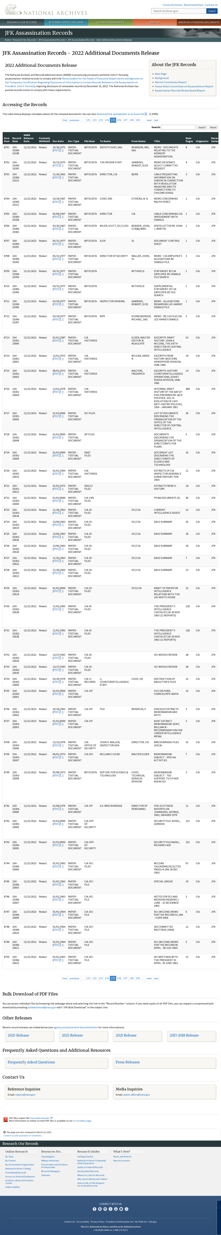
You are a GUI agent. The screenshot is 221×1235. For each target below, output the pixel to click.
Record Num (16, 139)
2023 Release (72, 1035)
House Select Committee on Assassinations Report (184, 86)
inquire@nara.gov (25, 1094)
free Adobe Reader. (41, 1118)
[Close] (217, 1204)
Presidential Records (15, 1172)
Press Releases (128, 1062)
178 (132, 120)
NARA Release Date (29, 138)
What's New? (121, 1151)
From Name (139, 141)
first (65, 120)
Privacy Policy (97, 1221)
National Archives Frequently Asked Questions (91, 1162)
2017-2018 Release (184, 1035)
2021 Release (126, 1035)
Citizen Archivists (172, 4)
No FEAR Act (141, 1221)
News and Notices (122, 1156)
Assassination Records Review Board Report (180, 90)
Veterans (45, 1175)
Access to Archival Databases (20, 1176)
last (156, 120)
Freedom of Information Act (120, 1221)
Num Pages (189, 139)
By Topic (9, 1156)
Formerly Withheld (44, 139)
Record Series (215, 139)
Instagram (105, 1209)
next (149, 120)
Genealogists (48, 1156)
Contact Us (211, 4)
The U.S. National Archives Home (46, 9)
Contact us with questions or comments (22, 1135)
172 (94, 120)
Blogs (121, 1209)
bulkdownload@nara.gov (42, 1007)
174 (107, 120)
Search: (156, 127)
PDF (56, 150)
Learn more (191, 1229)
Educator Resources (110, 22)
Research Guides (88, 1151)
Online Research (16, 1151)
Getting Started (85, 1156)
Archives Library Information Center (19, 1182)
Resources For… (51, 1151)
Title (157, 141)
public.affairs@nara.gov (136, 1094)
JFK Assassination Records (51, 39)
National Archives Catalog (18, 1168)
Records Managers (50, 1171)
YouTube (116, 1209)
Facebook (94, 1209)
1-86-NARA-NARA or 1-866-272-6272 (111, 1230)
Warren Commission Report (171, 82)
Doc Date (58, 141)
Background (162, 78)
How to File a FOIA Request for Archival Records (90, 1184)
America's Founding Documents (198, 22)
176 (119, 120)
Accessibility (82, 1221)
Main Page (161, 73)
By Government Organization (19, 1164)
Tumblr (110, 1209)
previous (74, 120)
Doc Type (73, 141)
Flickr (126, 1209)
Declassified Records (88, 1171)
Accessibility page (82, 1120)
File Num (89, 141)
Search (212, 10)
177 (125, 120)
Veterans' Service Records (66, 22)
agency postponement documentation (76, 1027)
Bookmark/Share (194, 4)
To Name (105, 141)
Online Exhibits (12, 1187)
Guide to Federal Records (90, 1167)
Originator (202, 141)
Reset (213, 127)
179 (138, 120)
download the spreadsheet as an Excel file (120, 114)
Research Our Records (22, 22)
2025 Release (18, 1035)
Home (8, 39)
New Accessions (121, 1160)
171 (88, 120)
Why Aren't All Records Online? (92, 1179)
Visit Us (155, 22)
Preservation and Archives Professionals (54, 1166)
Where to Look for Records (90, 1175)
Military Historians (50, 1160)
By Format (10, 1160)
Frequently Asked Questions (31, 1062)
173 (101, 120)
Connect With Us (111, 1204)
